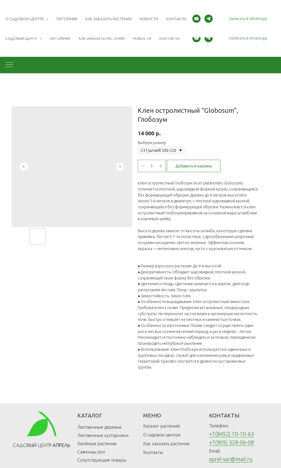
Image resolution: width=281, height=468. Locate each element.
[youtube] (196, 38)
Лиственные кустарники (102, 435)
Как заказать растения (102, 38)
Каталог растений (161, 426)
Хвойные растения (96, 443)
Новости (142, 38)
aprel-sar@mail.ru (231, 459)
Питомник (60, 38)
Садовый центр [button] (21, 38)
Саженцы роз (91, 451)
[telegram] (208, 38)
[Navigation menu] (9, 65)
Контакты (169, 38)
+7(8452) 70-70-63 (231, 434)
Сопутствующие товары (101, 460)
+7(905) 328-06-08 (231, 442)
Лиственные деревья (99, 427)
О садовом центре (162, 434)
